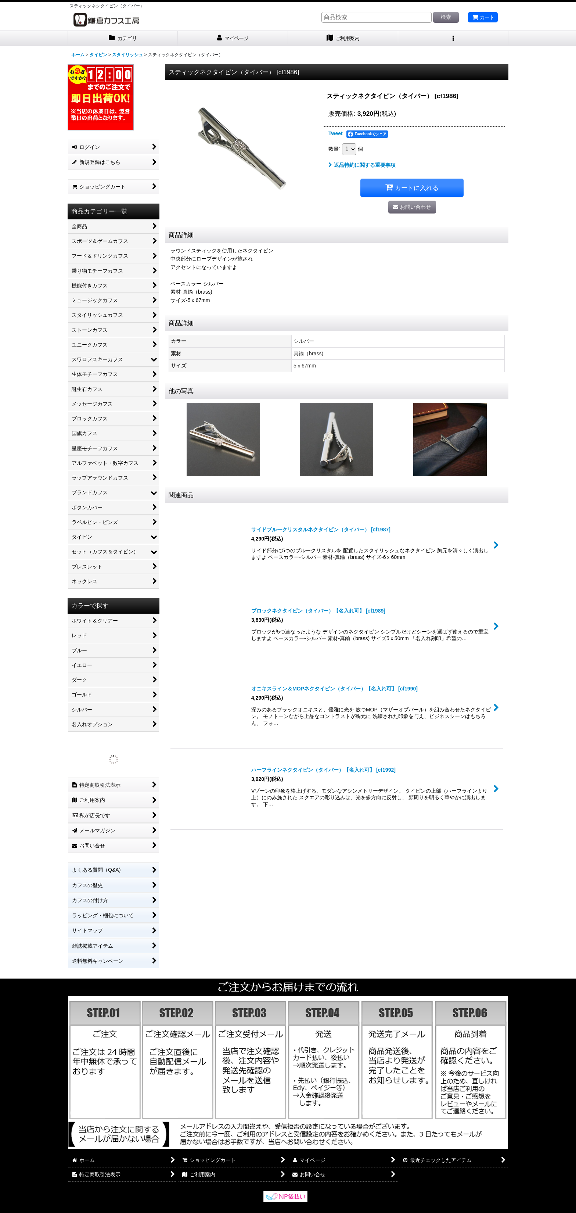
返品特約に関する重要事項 (362, 165)
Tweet (335, 133)
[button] (453, 38)
